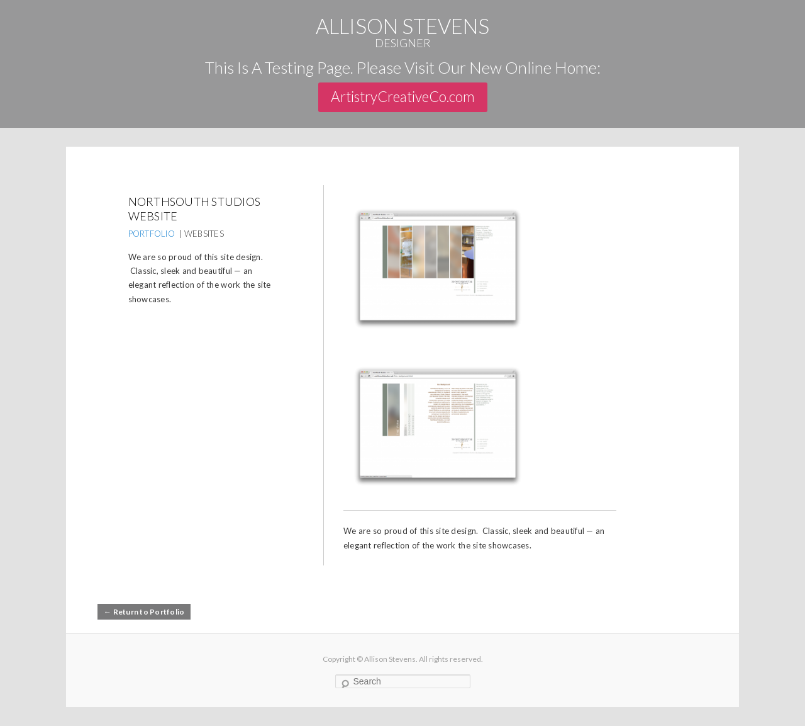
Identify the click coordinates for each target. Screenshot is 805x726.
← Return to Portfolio (144, 611)
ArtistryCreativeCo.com (403, 96)
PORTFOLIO (151, 234)
